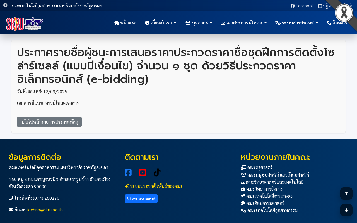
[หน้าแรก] (25, 23)
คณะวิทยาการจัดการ (262, 189)
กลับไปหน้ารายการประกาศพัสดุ (49, 122)
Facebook (302, 5)
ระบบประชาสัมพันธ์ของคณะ (154, 186)
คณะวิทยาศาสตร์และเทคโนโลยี (272, 182)
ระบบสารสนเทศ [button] (295, 23)
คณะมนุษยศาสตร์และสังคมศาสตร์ (275, 175)
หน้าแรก (125, 23)
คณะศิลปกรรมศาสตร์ (262, 203)
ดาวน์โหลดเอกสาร (62, 103)
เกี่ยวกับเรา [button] (159, 23)
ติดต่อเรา (338, 23)
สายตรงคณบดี (141, 198)
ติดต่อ (346, 5)
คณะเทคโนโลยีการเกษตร (267, 196)
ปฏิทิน (326, 5)
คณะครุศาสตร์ (257, 167)
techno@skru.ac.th (44, 209)
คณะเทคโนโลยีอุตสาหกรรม (269, 210)
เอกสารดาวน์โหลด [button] (242, 23)
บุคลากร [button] (197, 23)
